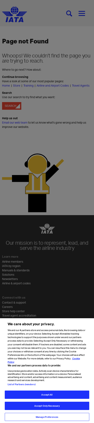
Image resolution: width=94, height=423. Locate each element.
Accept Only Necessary (47, 407)
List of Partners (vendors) (22, 386)
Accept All (46, 396)
